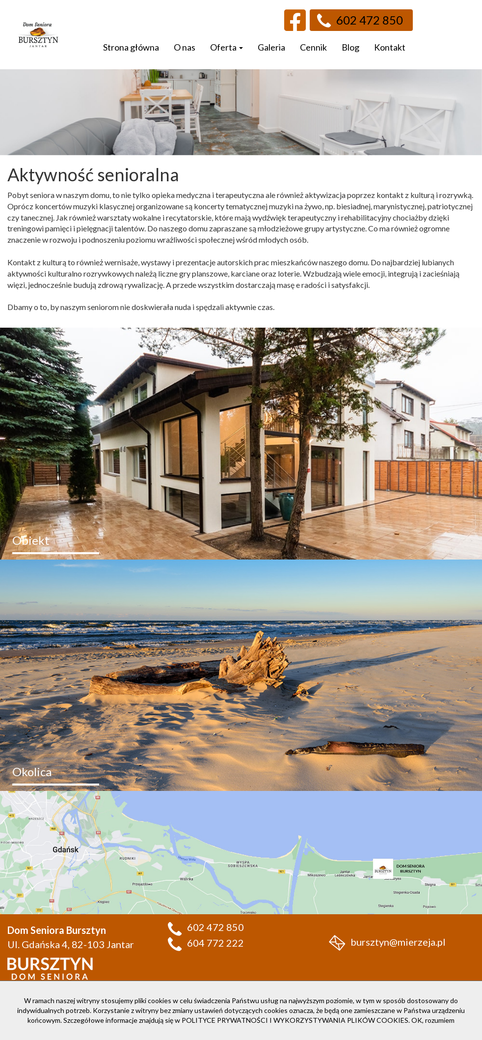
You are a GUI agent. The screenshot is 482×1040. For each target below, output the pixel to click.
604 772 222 (206, 943)
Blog (350, 47)
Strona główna (131, 47)
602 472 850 (360, 20)
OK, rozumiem (433, 1020)
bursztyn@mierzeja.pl (387, 942)
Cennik (313, 47)
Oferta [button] (226, 47)
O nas (184, 47)
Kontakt (389, 47)
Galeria (271, 47)
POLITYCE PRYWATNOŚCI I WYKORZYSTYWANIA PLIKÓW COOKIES (295, 1020)
